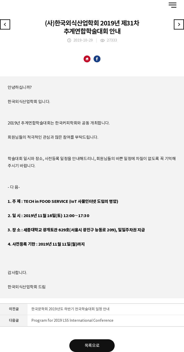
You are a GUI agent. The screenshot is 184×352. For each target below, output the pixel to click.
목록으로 (92, 345)
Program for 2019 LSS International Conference (72, 321)
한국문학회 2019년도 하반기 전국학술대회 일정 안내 (70, 309)
